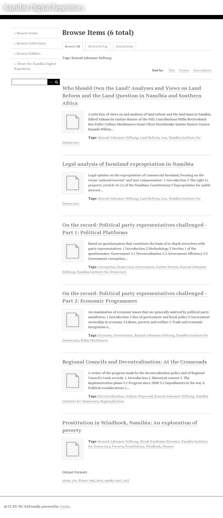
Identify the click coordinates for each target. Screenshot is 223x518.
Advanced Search (50, 82)
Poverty (118, 446)
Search (57, 82)
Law (164, 137)
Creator (184, 70)
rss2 (126, 480)
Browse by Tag (98, 46)
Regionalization (112, 401)
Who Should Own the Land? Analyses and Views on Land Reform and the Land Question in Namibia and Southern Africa (132, 95)
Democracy (125, 267)
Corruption (106, 267)
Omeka (65, 506)
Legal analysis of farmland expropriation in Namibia (128, 164)
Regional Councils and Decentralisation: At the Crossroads (134, 361)
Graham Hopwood (139, 396)
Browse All (72, 46)
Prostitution (134, 446)
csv (74, 480)
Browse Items (27, 33)
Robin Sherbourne (94, 340)
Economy (105, 335)
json (99, 480)
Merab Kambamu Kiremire (159, 441)
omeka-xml (112, 480)
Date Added (201, 70)
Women (168, 446)
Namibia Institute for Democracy (102, 272)
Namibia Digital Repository (43, 7)
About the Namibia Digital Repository (35, 66)
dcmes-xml (86, 480)
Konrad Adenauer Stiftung (118, 137)
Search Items (124, 46)
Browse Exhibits (28, 53)
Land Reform (149, 137)
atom (66, 480)
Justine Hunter (167, 267)
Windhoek (153, 446)
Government (144, 267)
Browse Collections (31, 43)
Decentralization (111, 396)
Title (172, 70)
